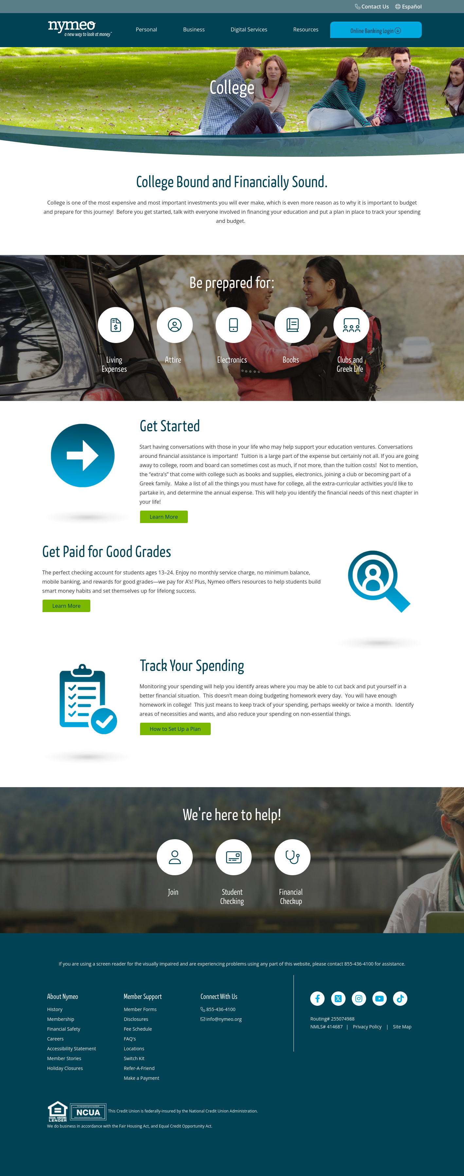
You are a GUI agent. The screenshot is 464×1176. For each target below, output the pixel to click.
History (54, 1008)
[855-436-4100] (236, 1008)
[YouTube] (379, 997)
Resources (305, 29)
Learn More (164, 515)
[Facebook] (317, 997)
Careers (55, 1037)
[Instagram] (359, 997)
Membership (60, 1018)
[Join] (173, 867)
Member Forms (140, 1008)
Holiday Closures (65, 1067)
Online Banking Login (383, 30)
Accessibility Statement (71, 1047)
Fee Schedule (138, 1027)
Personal (146, 29)
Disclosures (136, 1018)
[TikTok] (400, 997)
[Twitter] (338, 997)
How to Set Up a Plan (175, 727)
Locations (134, 1047)
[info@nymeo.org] (236, 1018)
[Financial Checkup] (291, 871)
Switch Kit (134, 1057)
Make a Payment (141, 1077)
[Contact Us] (372, 6)
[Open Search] (335, 30)
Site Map (402, 1025)
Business (194, 29)
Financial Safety (63, 1027)
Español (408, 6)
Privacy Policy (368, 1025)
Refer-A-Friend (139, 1067)
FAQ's (130, 1037)
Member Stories (64, 1057)
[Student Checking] (232, 871)
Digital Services (249, 29)
